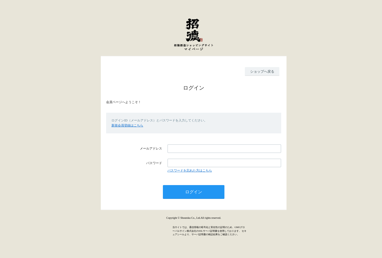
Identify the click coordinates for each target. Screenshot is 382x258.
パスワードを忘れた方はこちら (189, 170)
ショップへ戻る (262, 71)
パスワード (154, 163)
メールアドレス (151, 148)
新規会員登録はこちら (127, 125)
